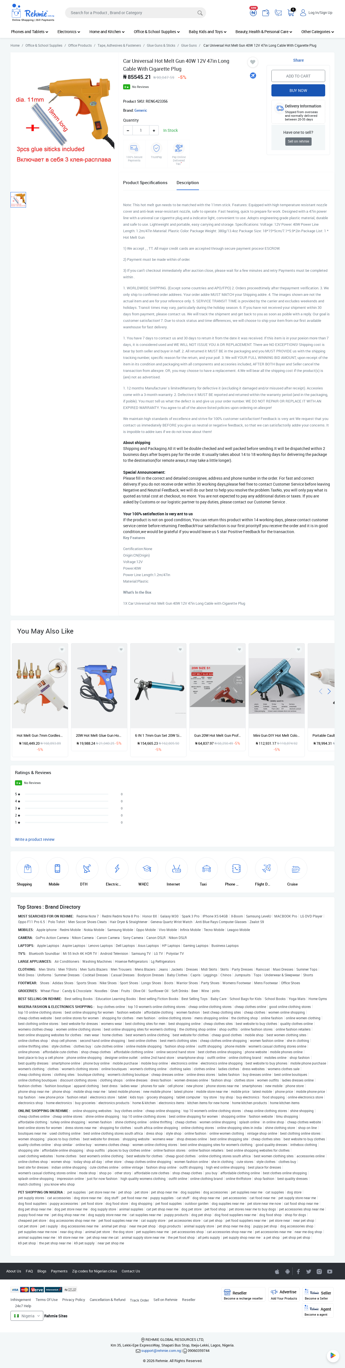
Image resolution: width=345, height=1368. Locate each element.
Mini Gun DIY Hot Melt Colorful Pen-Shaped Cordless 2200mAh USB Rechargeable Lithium (276, 735)
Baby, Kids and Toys (207, 31)
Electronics (68, 31)
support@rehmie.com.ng (161, 1350)
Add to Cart (298, 76)
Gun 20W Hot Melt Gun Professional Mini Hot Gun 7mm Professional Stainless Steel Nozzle (217, 735)
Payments (59, 1271)
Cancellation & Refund (107, 1299)
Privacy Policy (73, 1299)
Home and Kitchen (107, 31)
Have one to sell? (298, 132)
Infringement (20, 1299)
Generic (140, 110)
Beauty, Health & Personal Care (263, 31)
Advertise (284, 1294)
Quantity (131, 120)
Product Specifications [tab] (145, 182)
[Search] (135, 12)
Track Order (139, 1300)
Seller (318, 1294)
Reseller (188, 1299)
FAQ (29, 1271)
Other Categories (317, 31)
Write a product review (35, 839)
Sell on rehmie (298, 141)
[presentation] (321, 690)
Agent (318, 1311)
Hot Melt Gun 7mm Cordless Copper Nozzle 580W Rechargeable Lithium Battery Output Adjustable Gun (40, 735)
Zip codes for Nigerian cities (94, 1271)
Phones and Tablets (29, 31)
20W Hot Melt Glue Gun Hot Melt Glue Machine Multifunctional (99, 735)
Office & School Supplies (157, 31)
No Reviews (140, 87)
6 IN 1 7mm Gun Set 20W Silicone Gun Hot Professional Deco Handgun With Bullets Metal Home (158, 735)
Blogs (41, 1271)
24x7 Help (23, 1305)
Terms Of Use (47, 1299)
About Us (13, 1271)
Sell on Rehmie (165, 1299)
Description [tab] (188, 182)
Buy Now (298, 90)
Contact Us (131, 1271)
